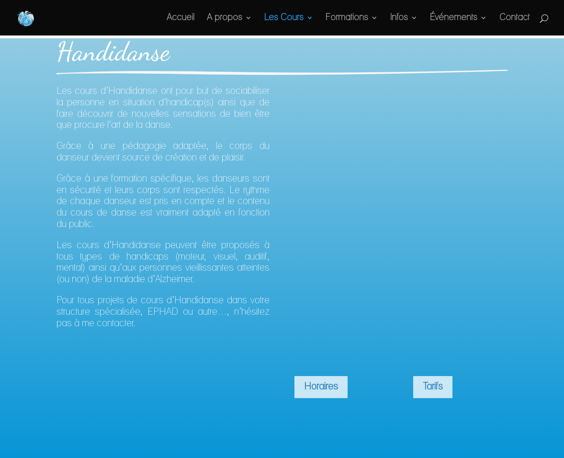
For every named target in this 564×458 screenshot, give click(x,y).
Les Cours (280, 18)
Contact (514, 18)
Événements (453, 18)
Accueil (176, 18)
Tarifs (435, 387)
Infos (398, 18)
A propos (220, 18)
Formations (344, 18)
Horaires (322, 387)
